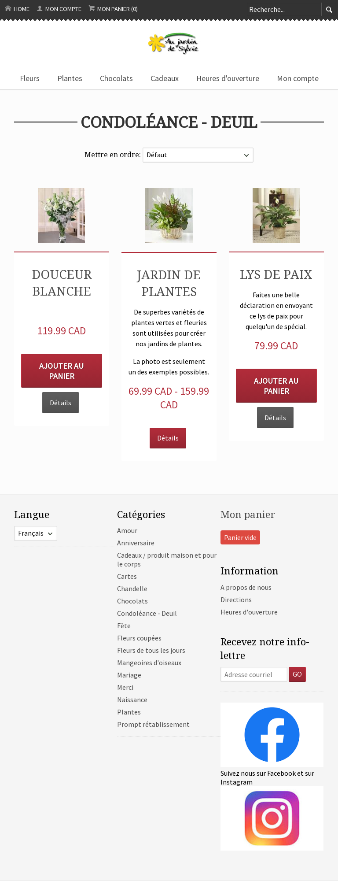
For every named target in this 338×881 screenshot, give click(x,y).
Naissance (132, 699)
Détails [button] (60, 402)
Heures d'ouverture (227, 78)
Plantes (69, 78)
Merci (125, 687)
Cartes (127, 576)
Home (17, 9)
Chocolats (116, 78)
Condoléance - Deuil (147, 613)
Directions (236, 599)
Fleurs (30, 78)
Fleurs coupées (139, 637)
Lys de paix (276, 274)
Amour (127, 530)
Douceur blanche (62, 282)
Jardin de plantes (169, 283)
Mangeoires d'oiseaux (149, 662)
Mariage (129, 674)
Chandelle (132, 588)
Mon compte (59, 9)
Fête (124, 625)
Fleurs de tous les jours (151, 650)
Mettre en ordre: (113, 154)
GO (297, 674)
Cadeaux (165, 78)
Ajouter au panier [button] (61, 371)
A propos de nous (246, 587)
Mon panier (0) (113, 9)
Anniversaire (135, 542)
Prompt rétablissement (153, 724)
